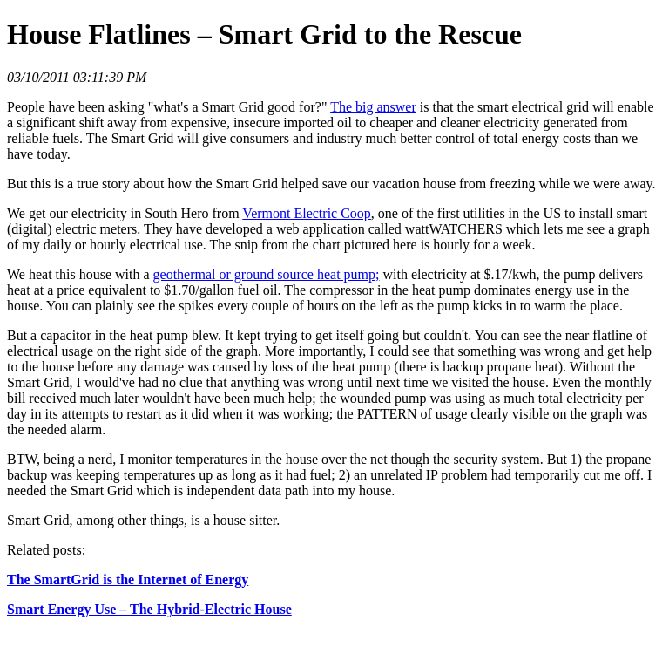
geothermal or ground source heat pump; (266, 274)
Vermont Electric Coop (306, 213)
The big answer (373, 106)
